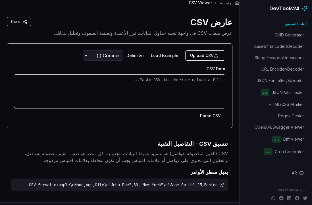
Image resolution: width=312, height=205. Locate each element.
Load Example (164, 55)
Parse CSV (210, 115)
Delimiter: (134, 55)
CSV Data (216, 68)
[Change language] (297, 173)
